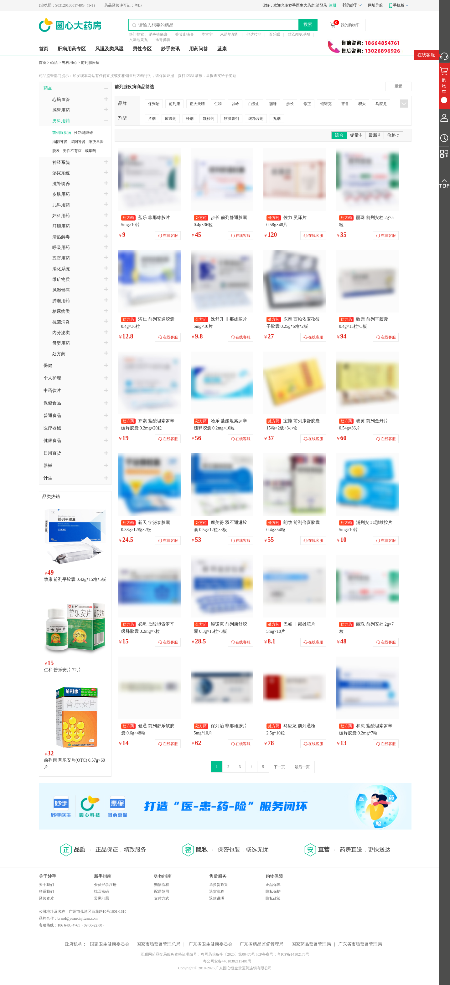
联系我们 (46, 891)
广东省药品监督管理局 (261, 944)
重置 (398, 86)
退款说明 (216, 898)
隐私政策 (273, 898)
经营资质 (46, 898)
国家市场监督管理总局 (158, 944)
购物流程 (161, 884)
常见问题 (101, 898)
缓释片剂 (255, 118)
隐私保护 (273, 891)
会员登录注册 (105, 884)
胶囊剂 (170, 118)
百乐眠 (274, 34)
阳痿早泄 (96, 142)
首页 (43, 48)
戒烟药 (90, 151)
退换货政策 (218, 884)
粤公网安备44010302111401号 (227, 961)
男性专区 (142, 48)
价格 (393, 135)
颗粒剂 (208, 118)
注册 (332, 5)
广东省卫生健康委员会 (210, 944)
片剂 (152, 118)
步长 (290, 104)
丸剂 (277, 118)
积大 (362, 104)
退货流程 (216, 891)
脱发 (56, 151)
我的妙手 (350, 5)
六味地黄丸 (138, 40)
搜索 (307, 24)
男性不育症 (72, 151)
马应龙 (381, 104)
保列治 (153, 104)
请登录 (321, 5)
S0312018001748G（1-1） (80, 5)
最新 (374, 135)
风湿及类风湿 (109, 48)
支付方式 (161, 898)
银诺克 (326, 104)
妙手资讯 (170, 48)
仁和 (218, 104)
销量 (356, 135)
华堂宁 (207, 34)
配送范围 (161, 891)
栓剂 (190, 118)
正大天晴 (197, 104)
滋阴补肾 (59, 142)
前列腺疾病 (90, 62)
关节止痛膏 (184, 34)
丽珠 (273, 104)
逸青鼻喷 (162, 40)
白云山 (254, 104)
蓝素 (222, 48)
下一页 (279, 767)
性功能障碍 (83, 132)
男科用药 (69, 62)
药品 (54, 62)
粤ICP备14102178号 (293, 954)
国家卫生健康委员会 (109, 944)
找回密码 (101, 891)
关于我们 (46, 884)
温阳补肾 (77, 142)
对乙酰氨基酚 (299, 34)
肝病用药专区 (72, 48)
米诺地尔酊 (229, 34)
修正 (307, 104)
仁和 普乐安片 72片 (62, 670)
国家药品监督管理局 (311, 944)
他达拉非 (253, 34)
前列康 (174, 104)
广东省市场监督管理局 (360, 944)
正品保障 (273, 884)
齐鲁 (345, 104)
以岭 (235, 104)
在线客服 (426, 55)
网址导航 (375, 5)
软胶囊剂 (231, 118)
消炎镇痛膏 (158, 34)
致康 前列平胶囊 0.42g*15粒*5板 (75, 579)
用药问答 (198, 48)
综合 (339, 135)
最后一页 (302, 767)
